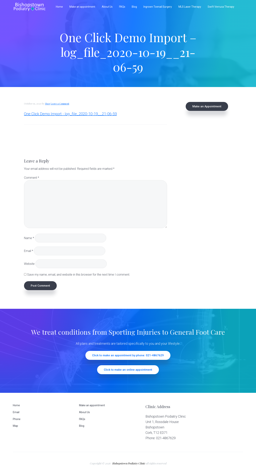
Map (15, 425)
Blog (81, 425)
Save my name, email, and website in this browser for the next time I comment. (78, 274)
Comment (31, 177)
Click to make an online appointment (128, 369)
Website (29, 264)
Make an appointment (92, 405)
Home (16, 405)
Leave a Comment (60, 103)
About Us (84, 412)
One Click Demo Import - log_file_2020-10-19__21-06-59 (70, 114)
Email (28, 251)
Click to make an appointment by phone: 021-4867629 (128, 355)
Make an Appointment (206, 106)
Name (29, 238)
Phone (16, 419)
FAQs (82, 419)
